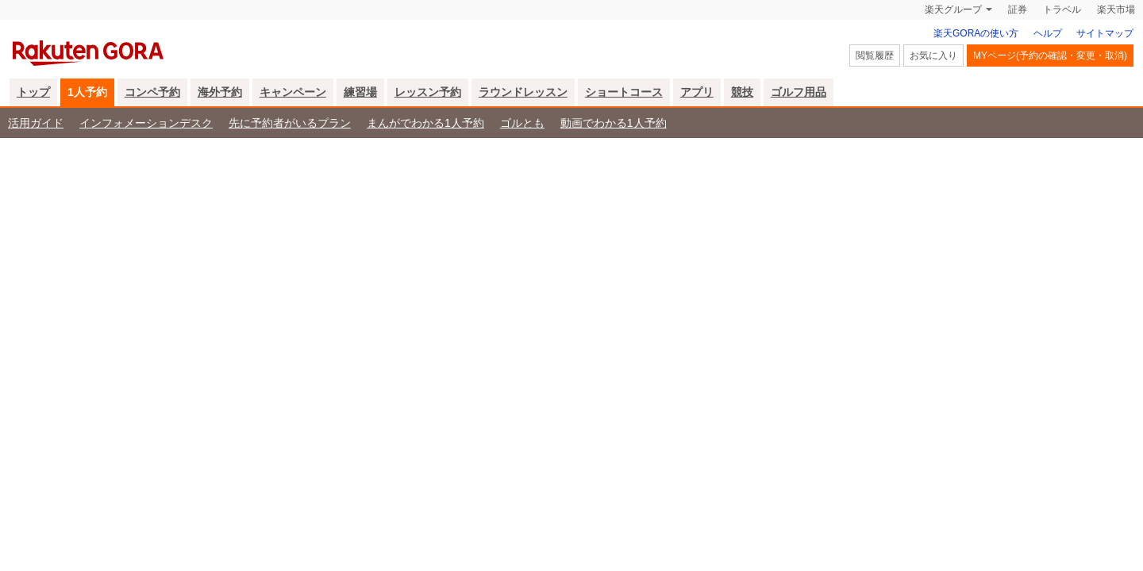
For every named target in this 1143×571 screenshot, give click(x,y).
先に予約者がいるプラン (290, 123)
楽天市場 (1116, 9)
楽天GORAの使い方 (975, 33)
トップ (33, 92)
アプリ (697, 92)
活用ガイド (36, 123)
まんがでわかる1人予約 (425, 123)
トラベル (1062, 9)
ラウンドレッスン (523, 92)
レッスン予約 (427, 92)
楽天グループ (953, 9)
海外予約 (220, 92)
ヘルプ (1047, 33)
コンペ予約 (152, 92)
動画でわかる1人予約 (613, 123)
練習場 (360, 92)
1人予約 (87, 92)
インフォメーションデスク (146, 123)
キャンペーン (293, 92)
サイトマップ (1104, 33)
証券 (1017, 9)
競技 (742, 92)
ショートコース (624, 92)
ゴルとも (522, 123)
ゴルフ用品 (798, 92)
